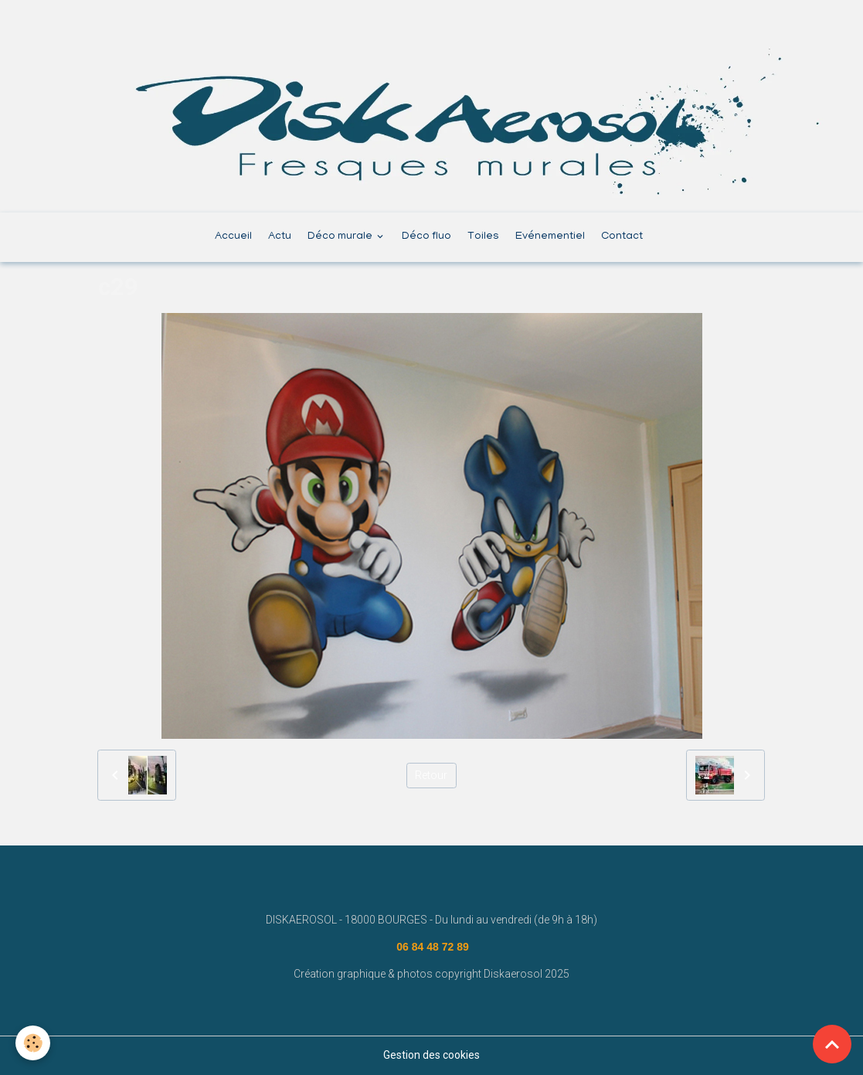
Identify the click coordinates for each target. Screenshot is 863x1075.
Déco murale (341, 237)
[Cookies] (32, 1043)
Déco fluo (426, 237)
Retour (431, 775)
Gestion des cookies (431, 1055)
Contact (622, 237)
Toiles (483, 237)
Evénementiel (550, 237)
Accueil (233, 237)
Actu (279, 237)
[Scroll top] (832, 1044)
